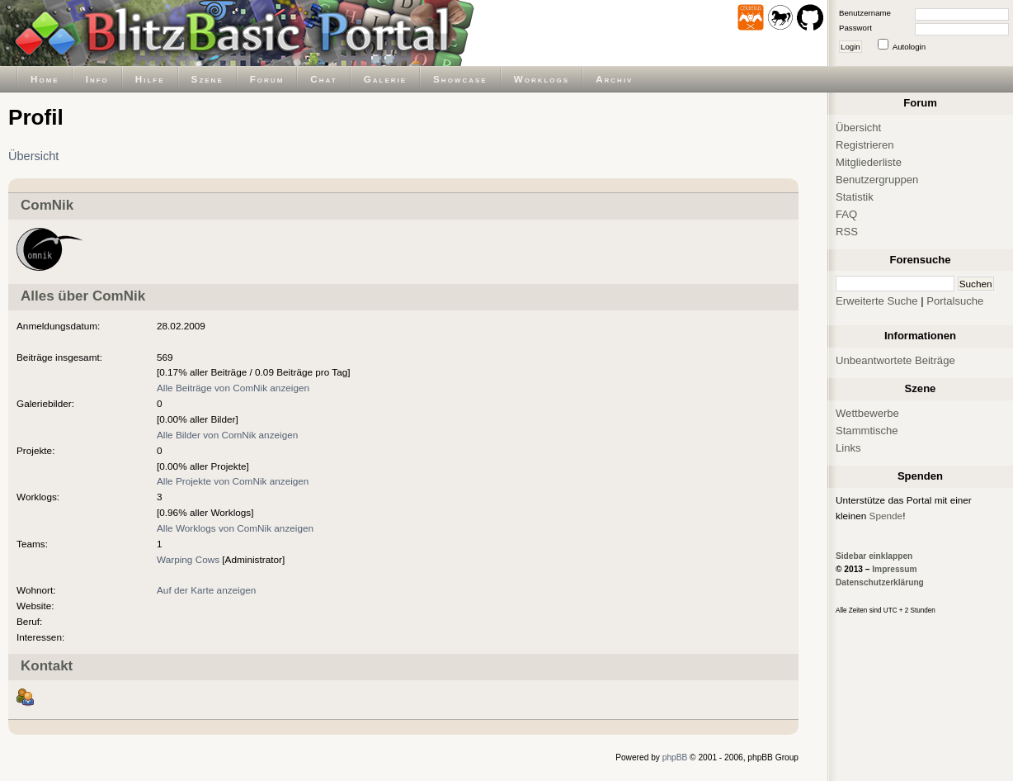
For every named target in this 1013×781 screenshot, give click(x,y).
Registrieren (865, 145)
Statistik (855, 197)
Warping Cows (188, 559)
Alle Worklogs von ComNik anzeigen (235, 528)
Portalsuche (954, 301)
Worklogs (541, 78)
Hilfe (150, 78)
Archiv (614, 78)
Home (45, 78)
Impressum (894, 569)
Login (850, 46)
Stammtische (867, 430)
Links (848, 448)
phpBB (675, 757)
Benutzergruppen (877, 179)
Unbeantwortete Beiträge (895, 360)
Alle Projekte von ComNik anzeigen (233, 481)
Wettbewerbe (867, 413)
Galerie (385, 78)
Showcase (460, 78)
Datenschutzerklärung (880, 582)
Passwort (855, 27)
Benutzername (865, 12)
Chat (323, 78)
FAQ (846, 214)
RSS (847, 231)
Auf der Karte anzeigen (206, 590)
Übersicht (33, 156)
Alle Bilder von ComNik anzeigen (227, 434)
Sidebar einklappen (874, 556)
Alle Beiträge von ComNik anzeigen (233, 387)
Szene (207, 78)
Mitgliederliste (869, 162)
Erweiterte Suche (877, 301)
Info (97, 78)
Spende (886, 515)
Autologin (909, 46)
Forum (267, 78)
